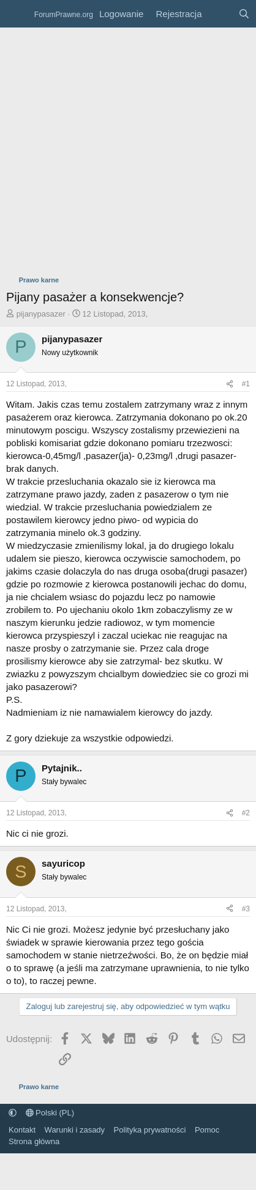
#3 (246, 909)
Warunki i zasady (75, 1129)
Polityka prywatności (150, 1129)
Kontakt (22, 1129)
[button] (12, 1112)
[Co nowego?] (220, 13)
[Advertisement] (115, 148)
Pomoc (207, 1129)
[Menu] (16, 14)
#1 (246, 384)
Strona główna (34, 1141)
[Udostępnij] (230, 384)
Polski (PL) (50, 1112)
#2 (246, 813)
